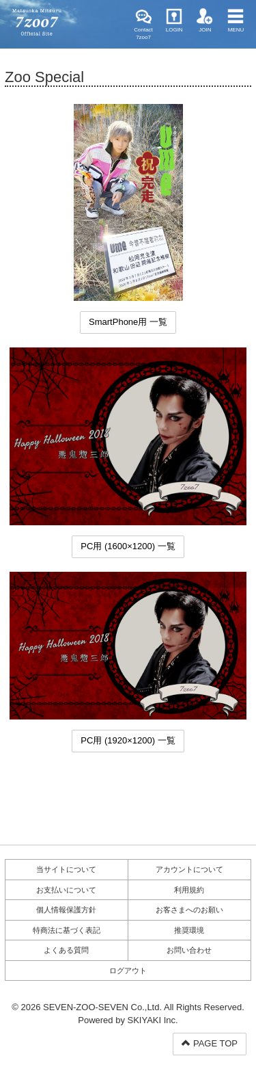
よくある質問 (66, 950)
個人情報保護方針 (66, 910)
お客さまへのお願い (189, 910)
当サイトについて (66, 869)
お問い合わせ (189, 950)
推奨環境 (189, 930)
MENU (235, 20)
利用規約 (189, 890)
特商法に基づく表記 (66, 930)
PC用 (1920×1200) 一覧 (128, 740)
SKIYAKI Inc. (153, 1020)
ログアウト (128, 970)
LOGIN (174, 20)
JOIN (205, 20)
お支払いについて (66, 890)
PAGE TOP (210, 1043)
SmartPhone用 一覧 (128, 322)
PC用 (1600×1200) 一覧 (128, 546)
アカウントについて (189, 869)
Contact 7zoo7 (143, 24)
